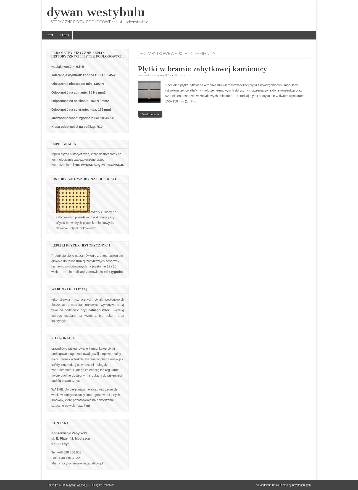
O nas (64, 35)
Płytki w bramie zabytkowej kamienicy (202, 69)
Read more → (150, 114)
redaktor (146, 75)
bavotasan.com (301, 485)
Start (49, 35)
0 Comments (182, 75)
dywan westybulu (96, 12)
